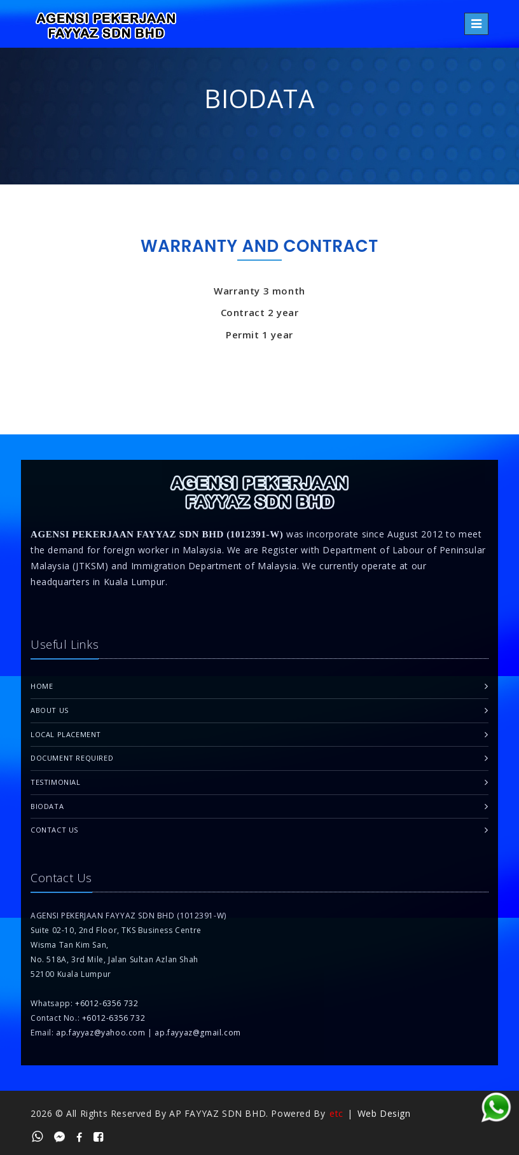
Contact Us (54, 829)
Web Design (384, 1113)
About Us (50, 710)
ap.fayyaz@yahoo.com (100, 1032)
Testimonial (56, 782)
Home (42, 686)
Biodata (47, 806)
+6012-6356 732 (106, 1003)
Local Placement (66, 734)
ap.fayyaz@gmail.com (197, 1032)
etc (336, 1113)
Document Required (72, 758)
